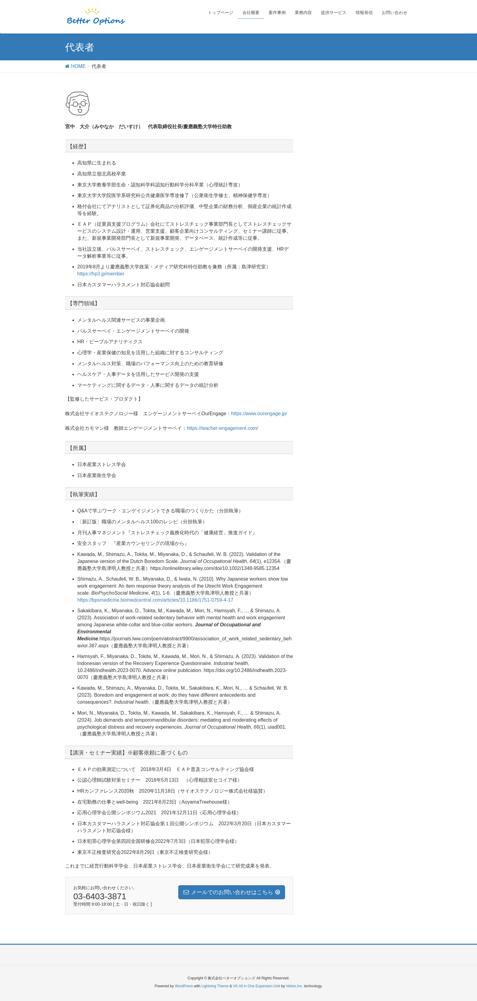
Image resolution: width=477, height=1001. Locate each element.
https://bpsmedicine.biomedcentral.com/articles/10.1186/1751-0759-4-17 (155, 600)
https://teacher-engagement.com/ (222, 428)
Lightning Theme (214, 986)
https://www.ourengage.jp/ (259, 413)
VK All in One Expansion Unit (256, 986)
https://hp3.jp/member (100, 273)
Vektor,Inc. (294, 986)
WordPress (184, 986)
